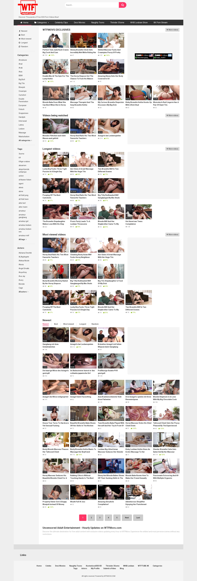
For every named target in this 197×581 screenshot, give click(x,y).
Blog (122, 568)
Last (138, 518)
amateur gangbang (23, 216)
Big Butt (22, 79)
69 (20, 158)
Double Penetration (23, 100)
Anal (20, 64)
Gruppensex (23, 113)
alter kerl (22, 203)
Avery (21, 280)
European (22, 105)
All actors (23, 292)
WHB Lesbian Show (139, 22)
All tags (23, 239)
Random (23, 47)
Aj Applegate (24, 257)
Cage (21, 288)
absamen (22, 165)
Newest (23, 31)
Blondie (22, 284)
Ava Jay (22, 276)
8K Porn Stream (160, 22)
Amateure (23, 60)
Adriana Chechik (25, 253)
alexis (21, 187)
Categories (42, 22)
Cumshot (22, 95)
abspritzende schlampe (24, 170)
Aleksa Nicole (24, 261)
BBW (20, 76)
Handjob (22, 117)
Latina (21, 125)
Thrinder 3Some (117, 22)
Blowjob (22, 87)
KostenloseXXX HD (94, 566)
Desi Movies (79, 22)
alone (21, 191)
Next (127, 518)
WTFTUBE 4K (143, 566)
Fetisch (21, 109)
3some (21, 154)
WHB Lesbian (128, 566)
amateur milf (24, 236)
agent (21, 184)
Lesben (21, 129)
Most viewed (25, 39)
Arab (21, 68)
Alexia (21, 265)
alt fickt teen (24, 199)
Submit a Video (109, 568)
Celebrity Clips (61, 22)
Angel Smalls (24, 268)
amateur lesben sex (25, 230)
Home (25, 22)
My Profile (95, 568)
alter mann (23, 207)
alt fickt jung (23, 195)
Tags (75, 568)
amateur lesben (25, 225)
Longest (23, 43)
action (21, 176)
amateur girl (23, 221)
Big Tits (22, 83)
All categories (25, 140)
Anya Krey (23, 272)
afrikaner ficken (25, 180)
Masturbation (24, 137)
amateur (22, 211)
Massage (22, 133)
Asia (20, 72)
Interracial (23, 121)
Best (22, 35)
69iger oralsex (24, 161)
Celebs (48, 566)
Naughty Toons (97, 22)
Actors (84, 568)
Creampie (23, 91)
